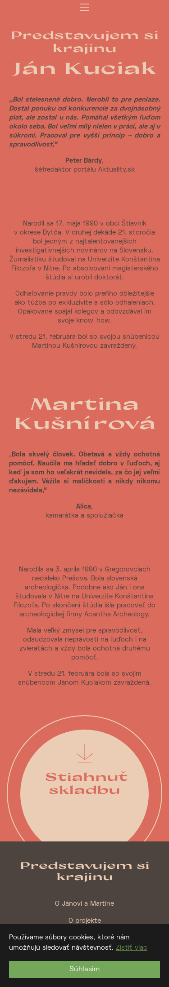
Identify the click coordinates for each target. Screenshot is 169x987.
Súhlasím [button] (84, 969)
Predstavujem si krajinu (84, 41)
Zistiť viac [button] (131, 948)
